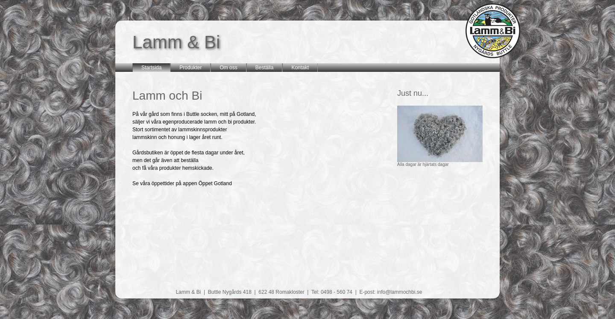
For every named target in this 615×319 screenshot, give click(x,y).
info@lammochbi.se (399, 292)
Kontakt (300, 68)
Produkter (190, 68)
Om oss (228, 68)
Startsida (151, 68)
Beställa (264, 68)
